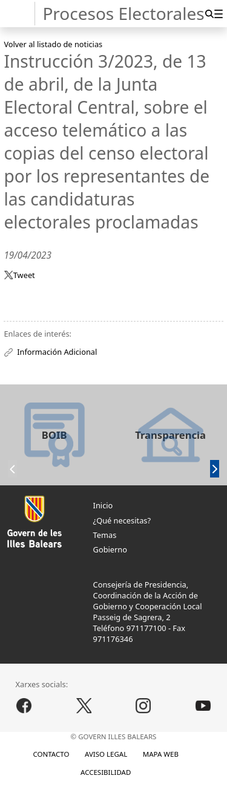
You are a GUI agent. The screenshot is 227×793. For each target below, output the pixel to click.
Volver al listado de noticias (53, 44)
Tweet (24, 275)
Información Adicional (57, 351)
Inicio (103, 505)
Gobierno (110, 549)
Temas (105, 534)
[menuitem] (218, 13)
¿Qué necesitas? (122, 520)
